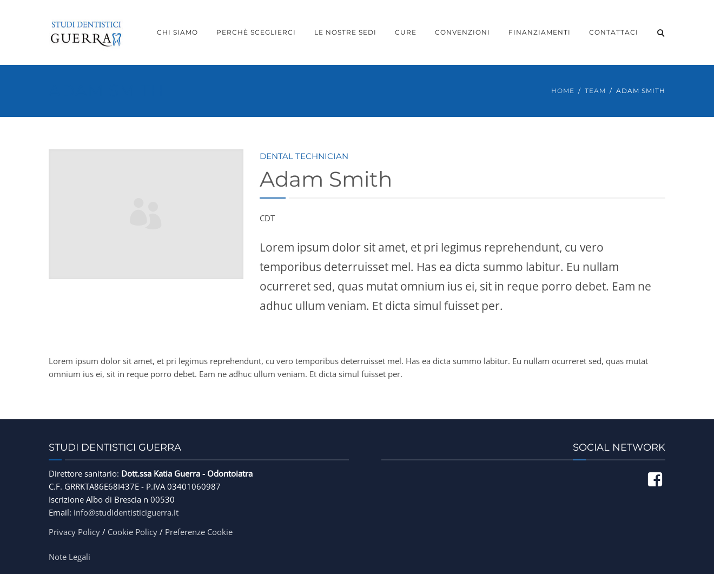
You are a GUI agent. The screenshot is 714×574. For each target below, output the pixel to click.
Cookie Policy (132, 531)
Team (595, 91)
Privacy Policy (74, 531)
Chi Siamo (177, 32)
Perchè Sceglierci (256, 32)
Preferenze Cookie (199, 531)
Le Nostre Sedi (345, 32)
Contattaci (613, 32)
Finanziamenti (539, 32)
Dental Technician (304, 156)
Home (562, 91)
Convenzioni (462, 32)
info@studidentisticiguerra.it (126, 512)
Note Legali (69, 556)
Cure (405, 32)
